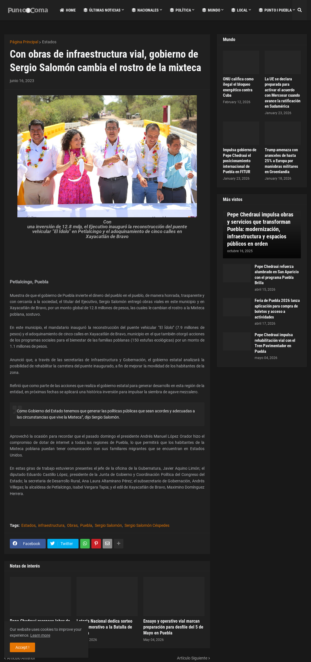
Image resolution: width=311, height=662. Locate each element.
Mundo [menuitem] (211, 10)
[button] (299, 10)
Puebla (86, 525)
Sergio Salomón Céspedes (147, 525)
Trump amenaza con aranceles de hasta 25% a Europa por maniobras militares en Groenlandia (281, 160)
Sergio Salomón (108, 525)
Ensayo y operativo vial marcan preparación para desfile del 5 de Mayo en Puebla (173, 627)
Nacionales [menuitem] (145, 10)
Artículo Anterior (21, 658)
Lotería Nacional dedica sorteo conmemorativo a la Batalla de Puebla (104, 627)
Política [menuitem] (180, 10)
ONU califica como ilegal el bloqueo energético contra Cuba (238, 87)
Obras (72, 525)
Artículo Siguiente (192, 658)
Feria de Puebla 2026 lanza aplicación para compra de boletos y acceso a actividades (277, 309)
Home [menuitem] (68, 10)
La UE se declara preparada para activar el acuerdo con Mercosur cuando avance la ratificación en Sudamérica (282, 92)
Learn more (40, 635)
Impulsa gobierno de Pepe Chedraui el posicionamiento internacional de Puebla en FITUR (239, 160)
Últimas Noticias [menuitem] (102, 10)
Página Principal (24, 42)
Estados (49, 42)
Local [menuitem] (239, 10)
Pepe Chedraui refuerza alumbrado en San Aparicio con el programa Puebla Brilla (277, 275)
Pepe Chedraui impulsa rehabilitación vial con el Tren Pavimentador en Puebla (275, 343)
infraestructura (51, 525)
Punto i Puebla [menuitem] (275, 10)
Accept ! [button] (22, 647)
